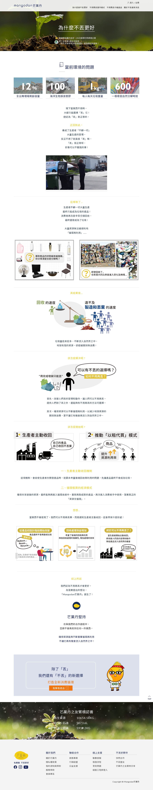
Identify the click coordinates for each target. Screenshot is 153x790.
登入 (132, 3)
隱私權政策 (51, 762)
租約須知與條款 (53, 766)
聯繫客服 (97, 758)
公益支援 (73, 766)
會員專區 (50, 774)
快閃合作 (120, 758)
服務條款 (50, 770)
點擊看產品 (61, 688)
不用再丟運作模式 (97, 7)
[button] (75, 737)
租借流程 (97, 762)
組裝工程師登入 (100, 770)
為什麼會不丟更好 (80, 7)
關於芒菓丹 (51, 758)
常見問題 (97, 766)
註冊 (137, 3)
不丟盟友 (120, 762)
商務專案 (73, 758)
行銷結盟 (73, 762)
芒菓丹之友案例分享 (125, 766)
